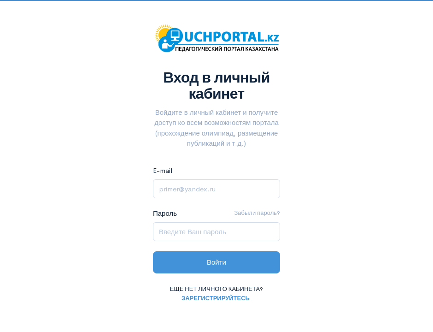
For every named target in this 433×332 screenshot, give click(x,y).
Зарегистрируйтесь (215, 298)
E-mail (162, 170)
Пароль (165, 213)
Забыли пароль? (257, 213)
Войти (216, 262)
